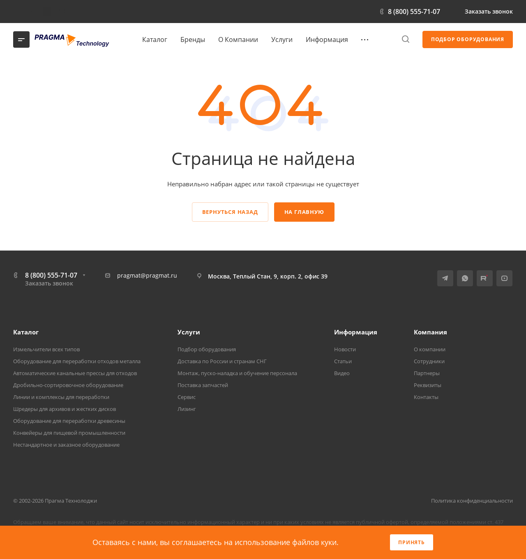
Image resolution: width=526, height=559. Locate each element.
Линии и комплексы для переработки (61, 397)
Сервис (187, 397)
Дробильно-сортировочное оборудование (68, 385)
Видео (342, 373)
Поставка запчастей (203, 385)
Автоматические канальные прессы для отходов (75, 373)
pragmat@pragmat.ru (147, 275)
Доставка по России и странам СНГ (222, 361)
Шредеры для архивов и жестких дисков (64, 409)
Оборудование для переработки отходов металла (77, 361)
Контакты (426, 397)
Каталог (26, 332)
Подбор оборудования (207, 349)
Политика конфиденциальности (472, 500)
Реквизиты (427, 385)
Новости (345, 349)
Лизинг (187, 409)
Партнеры (427, 373)
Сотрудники (429, 361)
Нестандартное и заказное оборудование (66, 444)
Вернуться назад (230, 212)
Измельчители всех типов (46, 349)
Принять (411, 542)
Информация (355, 332)
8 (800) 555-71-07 (414, 11)
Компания (430, 332)
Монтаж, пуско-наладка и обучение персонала (237, 373)
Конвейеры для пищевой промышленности (69, 432)
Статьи (343, 361)
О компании (429, 349)
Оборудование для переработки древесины (69, 420)
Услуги (189, 332)
